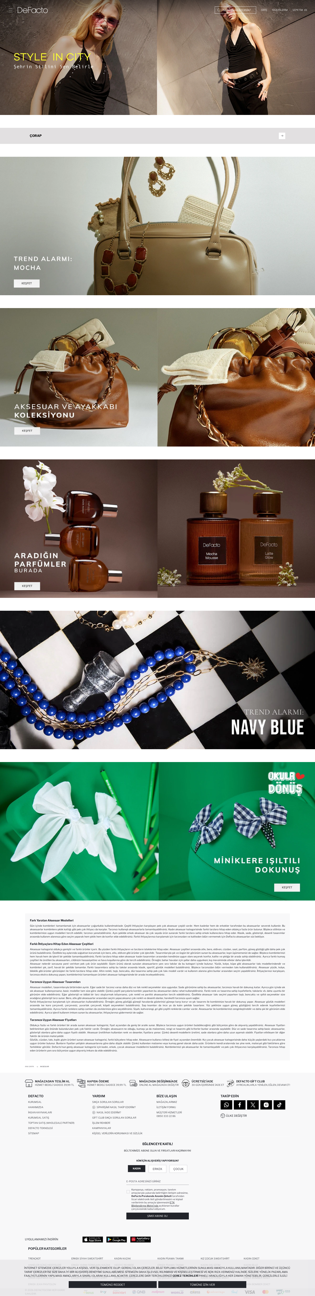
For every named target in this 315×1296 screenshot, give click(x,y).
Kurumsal (35, 1101)
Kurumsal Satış (38, 1117)
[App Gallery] (140, 1239)
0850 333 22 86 (166, 1116)
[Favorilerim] (280, 10)
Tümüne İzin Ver (202, 1284)
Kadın (137, 1168)
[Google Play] (116, 1239)
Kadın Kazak (122, 1258)
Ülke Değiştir (236, 1115)
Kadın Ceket (252, 1258)
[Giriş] (264, 10)
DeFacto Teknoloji (40, 1128)
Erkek (157, 1169)
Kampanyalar (101, 1128)
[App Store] (92, 1239)
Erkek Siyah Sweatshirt (87, 1258)
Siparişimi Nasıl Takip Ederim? (114, 1107)
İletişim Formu (166, 1107)
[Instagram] (266, 1105)
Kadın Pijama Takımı (171, 1258)
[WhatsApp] (226, 1105)
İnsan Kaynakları (40, 1112)
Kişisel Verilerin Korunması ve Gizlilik (117, 1133)
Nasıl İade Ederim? (106, 1112)
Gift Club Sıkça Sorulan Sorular (114, 1117)
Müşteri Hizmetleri (169, 1112)
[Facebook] (239, 1105)
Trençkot (34, 1258)
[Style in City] (157, 57)
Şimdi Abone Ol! (157, 1215)
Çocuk (178, 1169)
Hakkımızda (35, 1107)
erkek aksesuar (136, 932)
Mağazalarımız (166, 1101)
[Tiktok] (279, 1105)
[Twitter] (253, 1105)
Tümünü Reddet (112, 1284)
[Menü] (10, 10)
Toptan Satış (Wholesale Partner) (51, 1122)
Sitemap (33, 1133)
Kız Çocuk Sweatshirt (215, 1258)
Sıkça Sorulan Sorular (108, 1101)
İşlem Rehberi (101, 1122)
